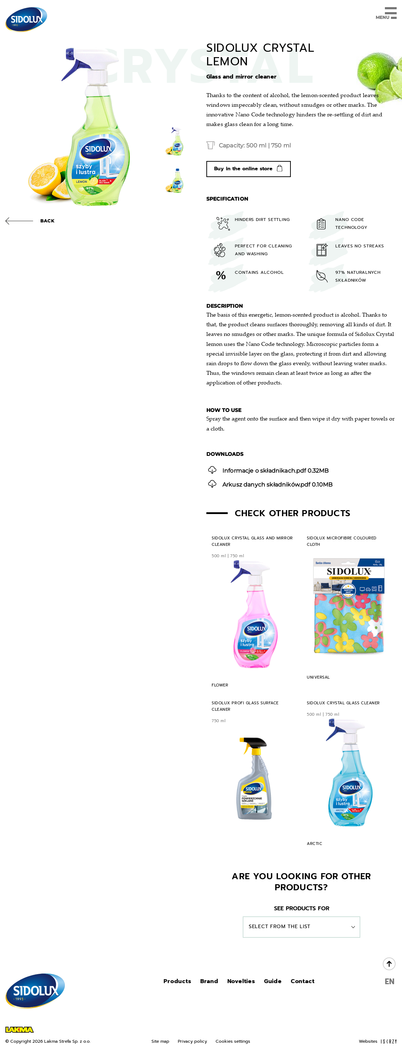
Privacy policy (192, 1041)
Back (47, 220)
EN (390, 981)
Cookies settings (233, 1041)
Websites (378, 1041)
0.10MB (270, 484)
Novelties (241, 981)
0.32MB (268, 470)
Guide (273, 981)
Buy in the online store (243, 168)
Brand (209, 981)
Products (177, 981)
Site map (160, 1041)
